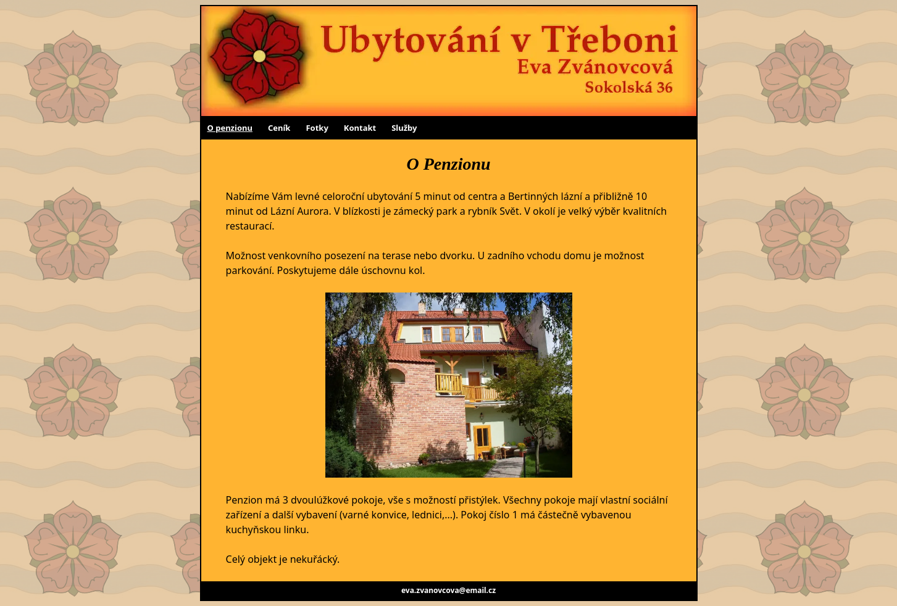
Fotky (317, 127)
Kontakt (360, 127)
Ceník (279, 127)
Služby (404, 127)
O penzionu (229, 127)
